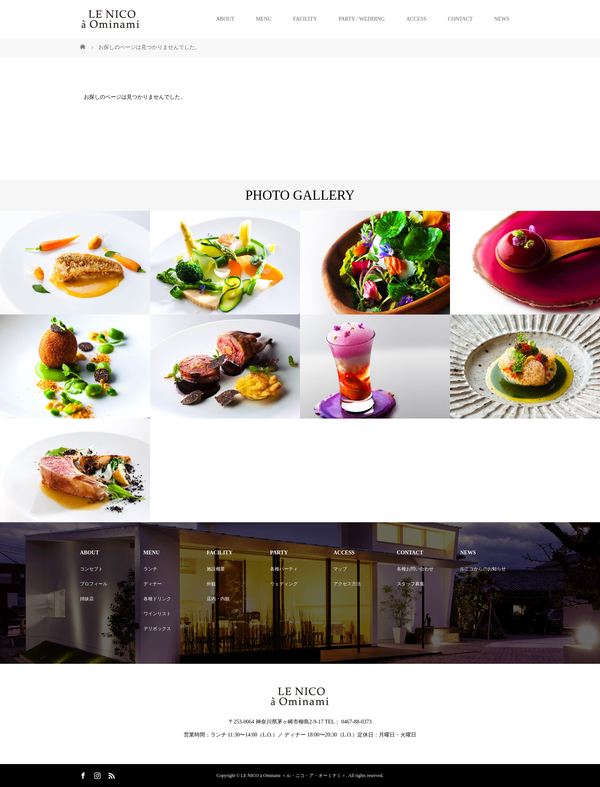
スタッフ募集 (410, 584)
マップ (340, 569)
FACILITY (305, 19)
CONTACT (460, 19)
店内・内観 (218, 598)
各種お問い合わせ (415, 569)
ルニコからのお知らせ (483, 569)
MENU (264, 19)
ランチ (150, 569)
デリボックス (157, 628)
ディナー (152, 584)
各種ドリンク (157, 598)
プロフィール (94, 584)
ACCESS (416, 19)
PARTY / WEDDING (362, 19)
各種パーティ (284, 569)
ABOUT (225, 19)
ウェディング (284, 584)
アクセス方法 (347, 584)
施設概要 (216, 569)
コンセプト (91, 569)
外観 (211, 584)
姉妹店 (87, 598)
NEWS (501, 19)
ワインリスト (157, 613)
